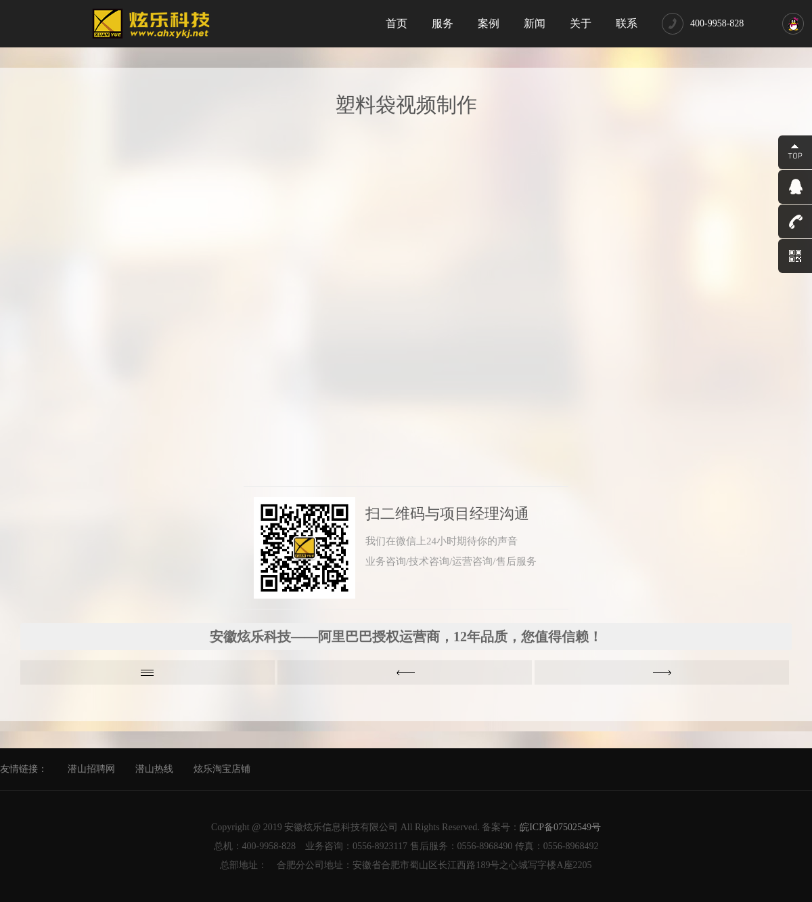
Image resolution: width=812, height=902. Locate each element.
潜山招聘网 (91, 769)
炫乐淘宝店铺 (222, 769)
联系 (626, 23)
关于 (580, 23)
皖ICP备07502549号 (560, 827)
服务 (442, 23)
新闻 (534, 23)
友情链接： (23, 769)
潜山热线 (154, 769)
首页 (396, 23)
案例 (488, 23)
